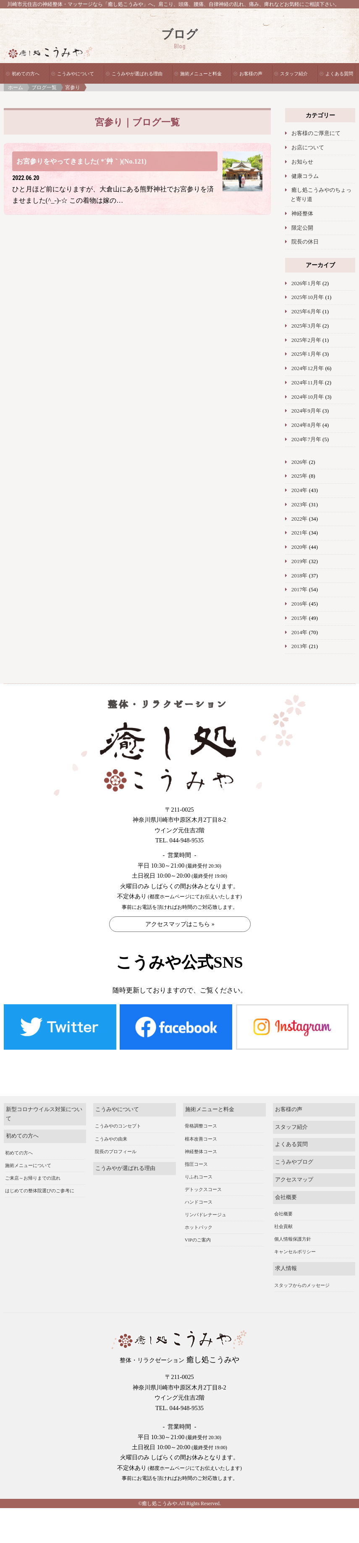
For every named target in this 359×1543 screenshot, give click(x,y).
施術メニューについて (28, 1147)
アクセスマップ (294, 1162)
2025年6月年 (306, 312)
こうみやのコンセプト (118, 1108)
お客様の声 (250, 73)
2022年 (299, 519)
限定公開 (302, 228)
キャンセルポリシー (295, 1233)
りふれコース (198, 1158)
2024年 (299, 490)
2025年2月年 (306, 340)
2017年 (299, 590)
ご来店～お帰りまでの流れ (32, 1159)
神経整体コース (201, 1133)
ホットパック (198, 1209)
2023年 (299, 505)
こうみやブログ (294, 1144)
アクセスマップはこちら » (180, 924)
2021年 (299, 533)
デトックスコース (203, 1171)
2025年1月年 (306, 354)
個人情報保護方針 (292, 1220)
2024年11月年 (307, 383)
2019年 (299, 561)
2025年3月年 (306, 326)
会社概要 (286, 1179)
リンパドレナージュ (205, 1196)
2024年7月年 (306, 439)
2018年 (299, 576)
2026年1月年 (306, 283)
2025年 (299, 476)
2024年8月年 (306, 425)
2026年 (299, 462)
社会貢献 (283, 1208)
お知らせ (302, 162)
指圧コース (196, 1146)
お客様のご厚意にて (316, 133)
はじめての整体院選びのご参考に (39, 1172)
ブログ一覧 (44, 87)
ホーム (15, 87)
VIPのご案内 (198, 1221)
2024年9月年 (306, 411)
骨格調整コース (201, 1108)
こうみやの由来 (111, 1120)
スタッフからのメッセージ (302, 1267)
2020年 (299, 547)
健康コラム (305, 176)
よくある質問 (339, 73)
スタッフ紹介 (294, 73)
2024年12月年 (307, 368)
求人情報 (286, 1250)
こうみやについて (75, 73)
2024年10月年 (307, 397)
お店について (307, 148)
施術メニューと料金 (201, 73)
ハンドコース (198, 1183)
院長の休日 (305, 242)
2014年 (299, 632)
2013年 (299, 646)
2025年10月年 (307, 297)
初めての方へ (25, 73)
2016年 (299, 604)
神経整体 (302, 214)
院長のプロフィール (115, 1133)
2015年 (299, 618)
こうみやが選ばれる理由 (137, 73)
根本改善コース (201, 1120)
